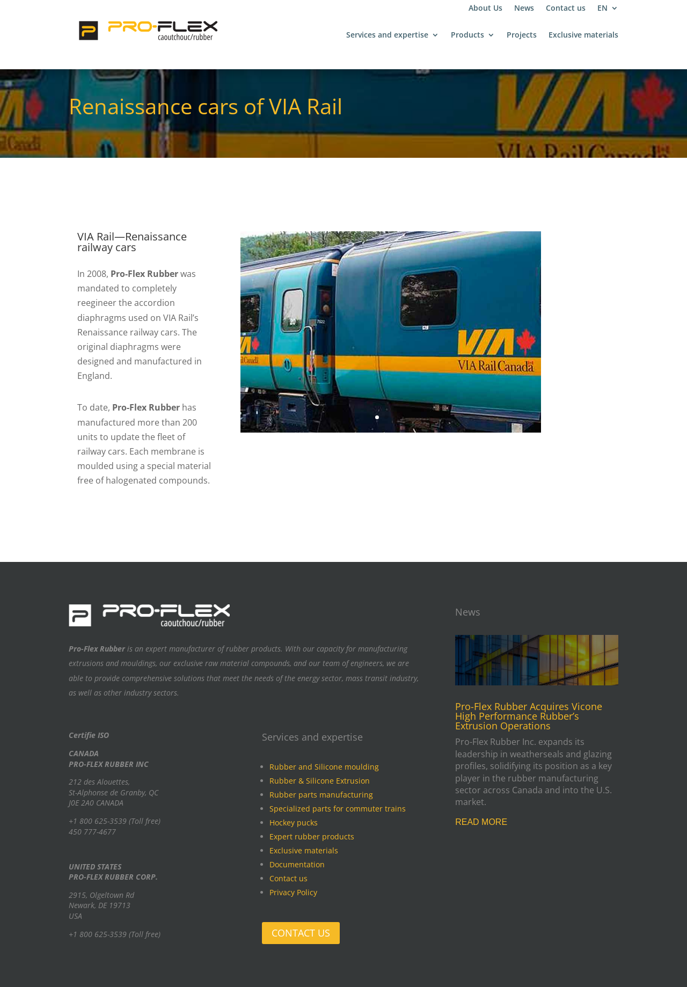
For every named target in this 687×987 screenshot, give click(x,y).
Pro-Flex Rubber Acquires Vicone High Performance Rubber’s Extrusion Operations (528, 716)
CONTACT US (301, 932)
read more (481, 822)
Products (467, 35)
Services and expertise (387, 35)
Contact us (566, 8)
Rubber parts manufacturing (321, 794)
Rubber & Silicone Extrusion (319, 781)
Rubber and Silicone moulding (324, 767)
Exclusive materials (583, 35)
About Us (485, 8)
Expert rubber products (311, 836)
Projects (522, 35)
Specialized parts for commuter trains (337, 808)
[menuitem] (607, 10)
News (524, 8)
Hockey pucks (293, 822)
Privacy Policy (293, 892)
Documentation (297, 864)
